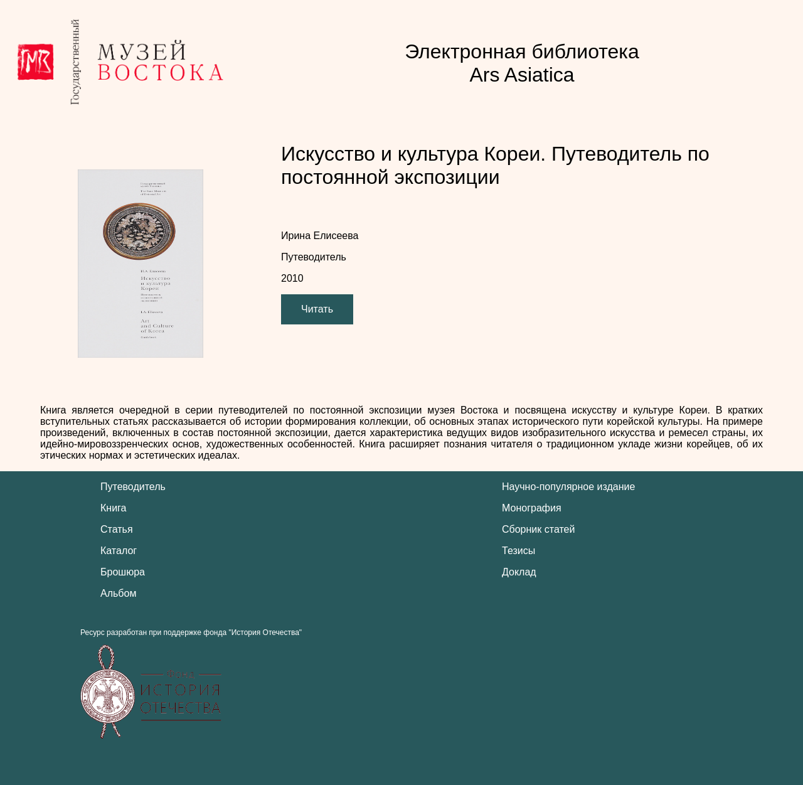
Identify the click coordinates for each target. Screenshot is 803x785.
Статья (116, 529)
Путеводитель (133, 486)
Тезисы (518, 550)
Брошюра (122, 572)
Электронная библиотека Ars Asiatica (522, 63)
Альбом (118, 593)
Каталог (118, 550)
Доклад (519, 572)
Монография (531, 508)
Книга (113, 508)
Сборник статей (538, 529)
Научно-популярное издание (568, 486)
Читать (317, 309)
